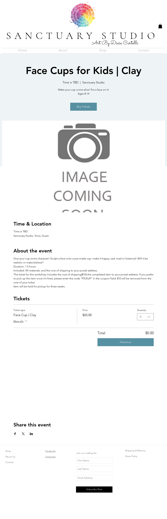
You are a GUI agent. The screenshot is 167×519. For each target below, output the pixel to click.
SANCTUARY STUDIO (82, 36)
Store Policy (131, 456)
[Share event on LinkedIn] (31, 433)
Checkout (125, 342)
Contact (9, 462)
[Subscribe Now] (94, 489)
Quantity (141, 310)
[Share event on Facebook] (15, 433)
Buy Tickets (83, 106)
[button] (160, 26)
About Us (10, 456)
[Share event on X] (23, 433)
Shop (8, 451)
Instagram (50, 456)
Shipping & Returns (135, 450)
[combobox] (145, 316)
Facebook (50, 451)
